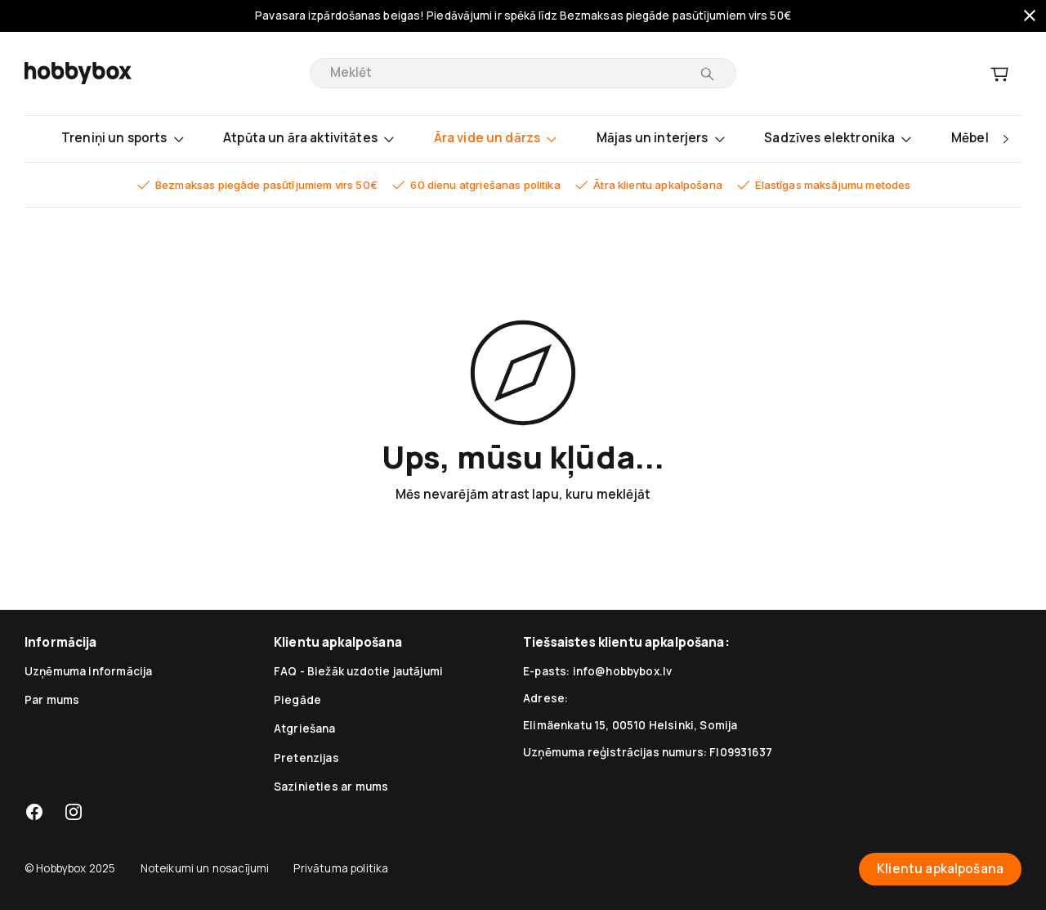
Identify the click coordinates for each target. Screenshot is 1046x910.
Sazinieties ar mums (331, 786)
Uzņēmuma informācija (88, 671)
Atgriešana (305, 728)
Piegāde (297, 700)
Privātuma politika (340, 868)
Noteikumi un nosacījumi (205, 868)
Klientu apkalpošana (940, 869)
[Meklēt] (707, 74)
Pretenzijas (306, 758)
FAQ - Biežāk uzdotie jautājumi (358, 671)
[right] (1005, 139)
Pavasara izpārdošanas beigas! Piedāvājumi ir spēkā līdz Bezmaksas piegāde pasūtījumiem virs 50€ (523, 16)
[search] (511, 73)
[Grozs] (999, 74)
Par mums (52, 700)
